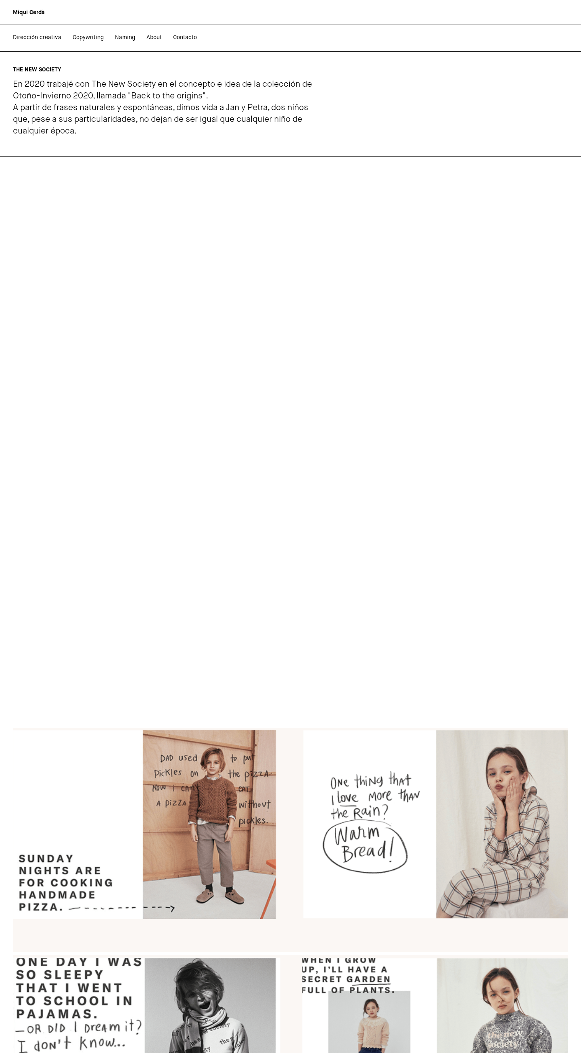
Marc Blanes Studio (72, 1036)
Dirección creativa (37, 37)
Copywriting (88, 37)
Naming (125, 37)
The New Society (190, 930)
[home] (29, 13)
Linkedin (24, 1015)
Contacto (185, 37)
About (154, 37)
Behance (24, 1022)
